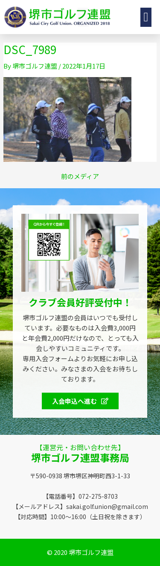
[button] (129, 17)
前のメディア (80, 176)
